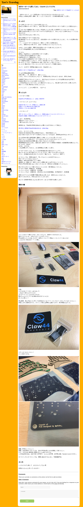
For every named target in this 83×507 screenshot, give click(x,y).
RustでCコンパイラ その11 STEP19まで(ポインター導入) (9, 20)
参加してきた (5, 144)
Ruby (3, 108)
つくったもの (5, 127)
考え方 (3, 154)
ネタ (3, 134)
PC (2, 104)
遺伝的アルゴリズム (6, 161)
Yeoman (3, 120)
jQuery (3, 126)
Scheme (4, 114)
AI (2, 66)
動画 (3, 143)
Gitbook (3, 81)
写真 (3, 141)
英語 (3, 158)
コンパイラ (4, 131)
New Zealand (5, 101)
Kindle (3, 91)
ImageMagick (5, 86)
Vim (2, 117)
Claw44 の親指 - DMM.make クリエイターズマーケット (35, 116)
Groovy (3, 84)
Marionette (4, 98)
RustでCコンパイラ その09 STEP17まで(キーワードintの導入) (9, 30)
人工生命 (4, 139)
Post (27, 501)
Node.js (3, 102)
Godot (3, 82)
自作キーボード (5, 156)
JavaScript (4, 89)
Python (3, 105)
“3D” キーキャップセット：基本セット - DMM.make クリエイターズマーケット (42, 114)
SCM (3, 113)
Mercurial (4, 100)
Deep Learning (5, 75)
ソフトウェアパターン (7, 132)
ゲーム (3, 129)
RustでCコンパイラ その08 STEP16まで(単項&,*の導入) (9, 34)
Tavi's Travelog (10, 2)
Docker (3, 76)
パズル (3, 136)
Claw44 (3, 72)
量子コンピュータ (6, 163)
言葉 (3, 159)
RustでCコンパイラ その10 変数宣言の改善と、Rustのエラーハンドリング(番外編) (9, 25)
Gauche (3, 79)
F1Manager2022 (5, 78)
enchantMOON (5, 121)
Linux (3, 92)
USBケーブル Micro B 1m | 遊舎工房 (29, 106)
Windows (4, 118)
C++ (3, 69)
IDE (2, 85)
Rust (3, 111)
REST (3, 107)
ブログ (3, 137)
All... (15, 62)
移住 (3, 153)
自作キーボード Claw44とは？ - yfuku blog (31, 70)
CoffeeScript (4, 73)
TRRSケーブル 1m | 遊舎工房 (27, 108)
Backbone (4, 68)
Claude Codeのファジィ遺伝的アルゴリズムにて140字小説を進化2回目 (9, 39)
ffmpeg (3, 123)
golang (3, 124)
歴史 (3, 149)
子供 (3, 146)
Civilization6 (4, 70)
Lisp (3, 94)
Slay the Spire (5, 116)
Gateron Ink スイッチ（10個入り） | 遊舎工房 (32, 104)
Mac (3, 95)
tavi (3, 14)
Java (3, 88)
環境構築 (4, 151)
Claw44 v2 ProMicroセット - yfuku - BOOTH (31, 99)
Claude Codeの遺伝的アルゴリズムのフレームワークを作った (9, 53)
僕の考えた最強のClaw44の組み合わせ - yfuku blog (33, 128)
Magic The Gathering (6, 97)
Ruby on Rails (5, 110)
